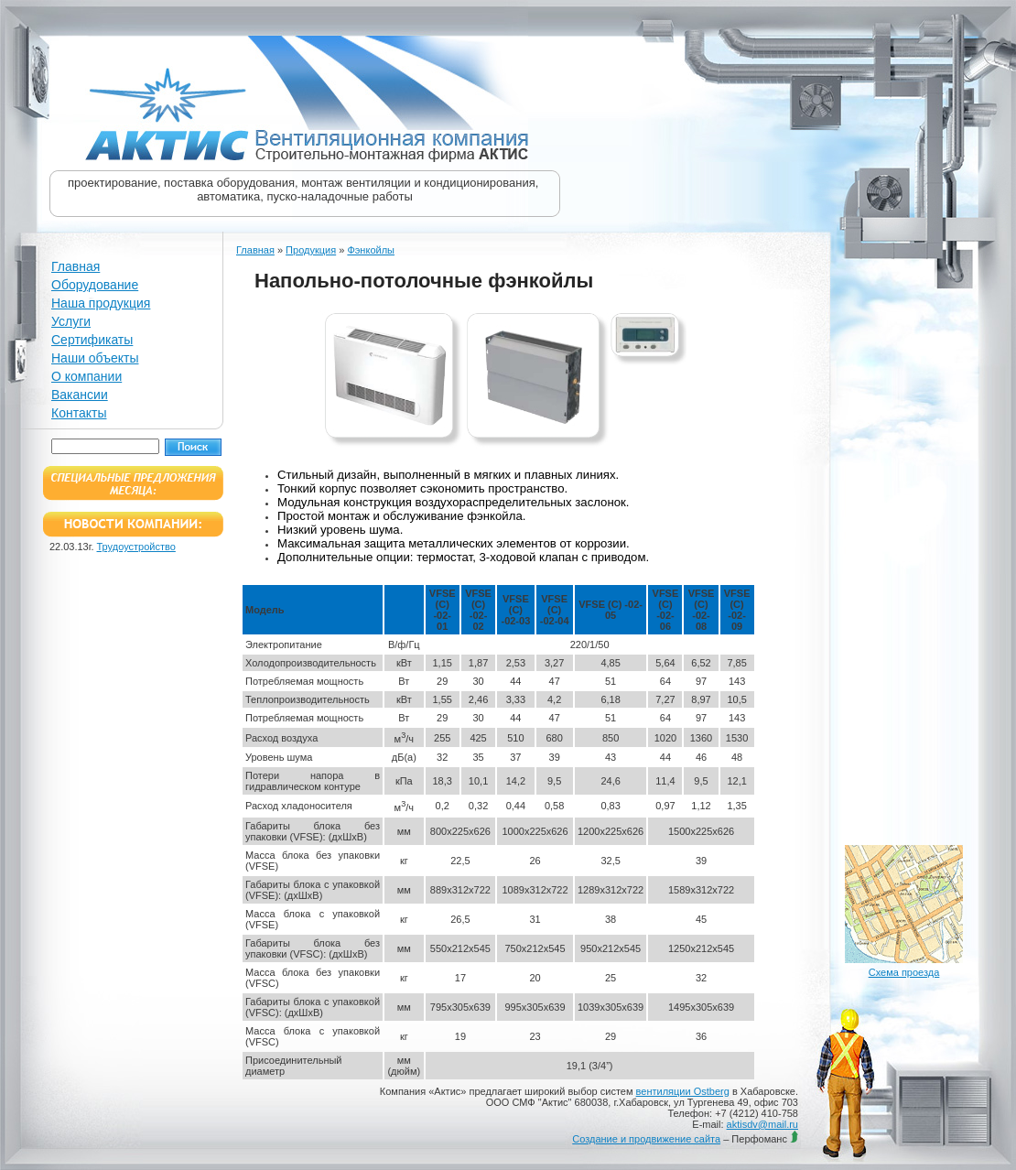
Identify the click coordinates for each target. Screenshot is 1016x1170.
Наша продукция (100, 303)
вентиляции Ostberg (683, 1091)
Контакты (78, 413)
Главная (75, 266)
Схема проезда (904, 972)
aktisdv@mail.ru (762, 1124)
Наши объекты (94, 358)
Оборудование (94, 284)
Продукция (311, 249)
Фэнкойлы (371, 249)
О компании (86, 376)
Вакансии (79, 394)
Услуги (71, 321)
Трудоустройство (136, 546)
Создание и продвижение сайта (646, 1138)
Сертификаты (92, 339)
